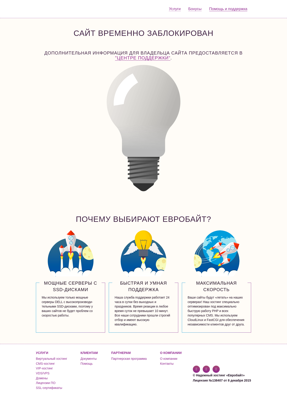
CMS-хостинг (45, 363)
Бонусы (195, 9)
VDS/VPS (43, 373)
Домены (42, 378)
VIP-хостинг (44, 368)
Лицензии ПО (45, 383)
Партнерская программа (129, 358)
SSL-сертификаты (49, 388)
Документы (88, 358)
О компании (168, 358)
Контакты (167, 363)
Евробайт (54, 9)
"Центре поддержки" (142, 57)
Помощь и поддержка (228, 9)
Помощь (86, 363)
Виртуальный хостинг (51, 358)
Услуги (174, 9)
